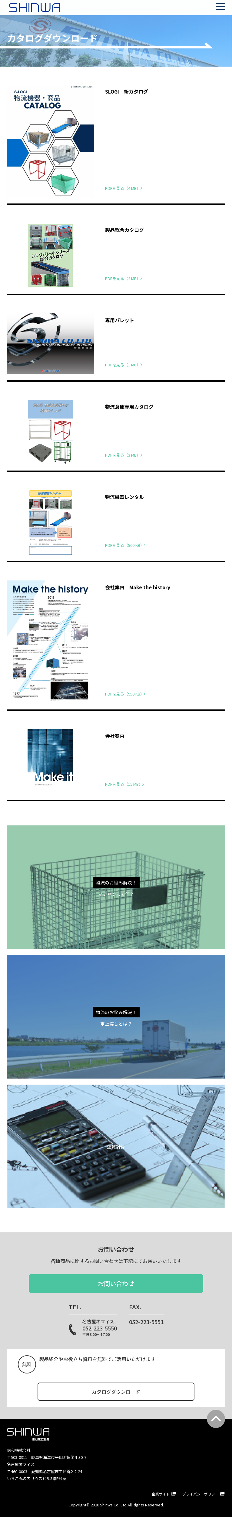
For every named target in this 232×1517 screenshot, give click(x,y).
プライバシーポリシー (200, 1493)
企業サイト (161, 1493)
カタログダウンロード (116, 1391)
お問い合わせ (116, 1283)
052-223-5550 (99, 1328)
